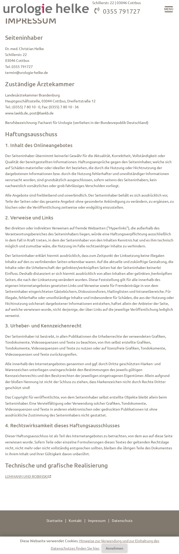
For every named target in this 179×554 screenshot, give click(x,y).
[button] (168, 9)
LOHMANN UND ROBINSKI (26, 476)
